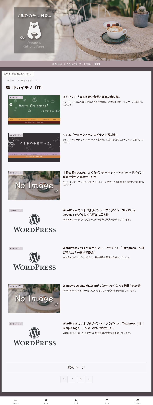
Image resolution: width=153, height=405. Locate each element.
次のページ (76, 367)
